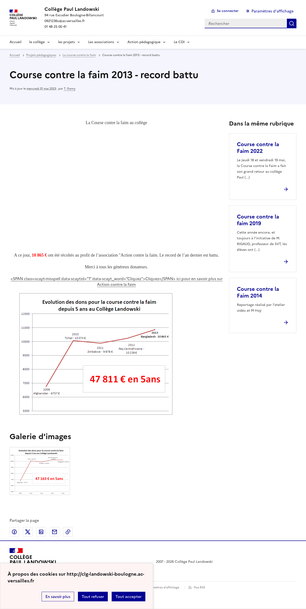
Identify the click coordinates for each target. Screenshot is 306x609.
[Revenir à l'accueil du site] (33, 561)
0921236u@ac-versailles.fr (64, 20)
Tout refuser (93, 596)
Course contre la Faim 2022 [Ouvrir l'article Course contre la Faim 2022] (258, 147)
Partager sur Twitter (28, 532)
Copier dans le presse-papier (68, 532)
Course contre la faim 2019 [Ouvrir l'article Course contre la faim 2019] (258, 220)
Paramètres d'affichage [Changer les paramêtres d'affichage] (272, 11)
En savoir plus (57, 596)
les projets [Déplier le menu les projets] (66, 42)
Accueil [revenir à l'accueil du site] (15, 55)
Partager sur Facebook (14, 532)
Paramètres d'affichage (163, 587)
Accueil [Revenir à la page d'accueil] (16, 42)
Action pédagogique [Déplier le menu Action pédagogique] (143, 42)
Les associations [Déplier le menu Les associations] (101, 42)
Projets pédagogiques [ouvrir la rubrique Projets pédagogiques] (41, 55)
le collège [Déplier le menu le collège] (37, 42)
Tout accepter (128, 596)
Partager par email (54, 532)
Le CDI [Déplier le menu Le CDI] (179, 42)
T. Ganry (70, 88)
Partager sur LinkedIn (41, 532)
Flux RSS (199, 587)
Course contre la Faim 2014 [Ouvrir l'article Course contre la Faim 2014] (258, 292)
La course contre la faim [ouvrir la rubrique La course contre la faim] (79, 55)
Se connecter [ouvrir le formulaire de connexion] (228, 10)
